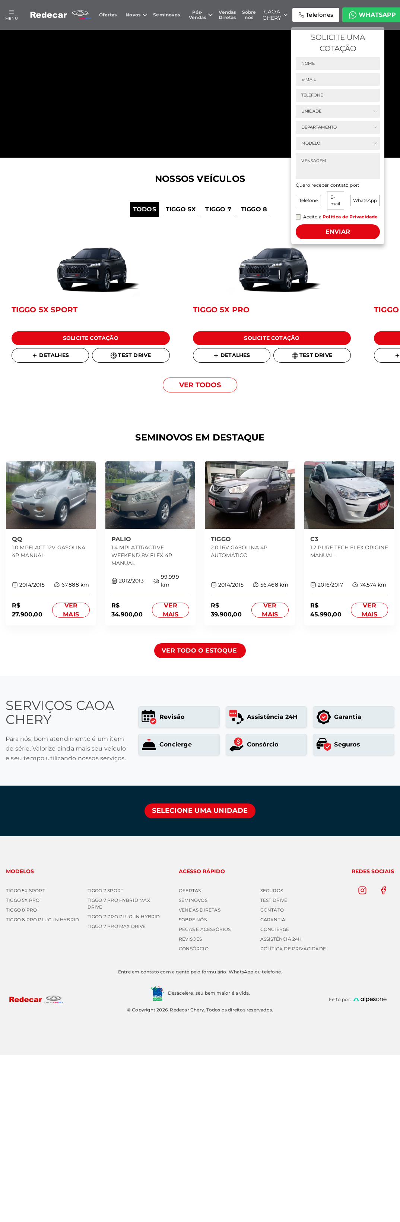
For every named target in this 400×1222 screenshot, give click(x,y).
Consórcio (194, 1115)
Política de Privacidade (293, 1115)
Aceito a (340, 218)
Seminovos (193, 1067)
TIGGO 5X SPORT (25, 1057)
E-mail (335, 201)
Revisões (190, 1106)
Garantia (273, 1086)
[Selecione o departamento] (338, 128)
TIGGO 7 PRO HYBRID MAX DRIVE (119, 1070)
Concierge (274, 1096)
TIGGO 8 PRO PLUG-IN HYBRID (42, 1086)
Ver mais (71, 777)
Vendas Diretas (199, 1077)
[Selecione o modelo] (338, 144)
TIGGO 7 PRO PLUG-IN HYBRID (124, 1083)
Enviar (338, 232)
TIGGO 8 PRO (21, 1077)
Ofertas (190, 1057)
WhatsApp (365, 201)
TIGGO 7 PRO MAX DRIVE (117, 1093)
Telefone (308, 201)
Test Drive (274, 1067)
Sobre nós (193, 1086)
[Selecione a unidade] (338, 112)
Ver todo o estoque (199, 817)
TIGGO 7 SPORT (106, 1057)
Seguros (271, 1057)
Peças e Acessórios (205, 1096)
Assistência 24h (281, 1106)
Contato (272, 1077)
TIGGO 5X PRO (22, 1067)
